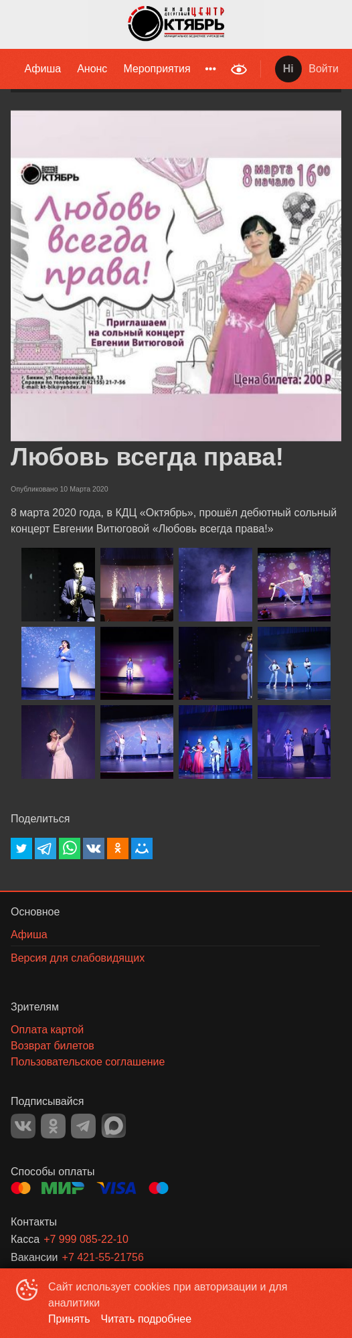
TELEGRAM (83, 1126)
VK (23, 1126)
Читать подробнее (146, 1319)
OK (53, 1126)
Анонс (92, 68)
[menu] (112, 69)
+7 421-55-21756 (103, 1257)
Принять (69, 1319)
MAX (113, 1125)
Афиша (42, 68)
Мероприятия (156, 68)
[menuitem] (42, 69)
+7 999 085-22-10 (85, 1239)
